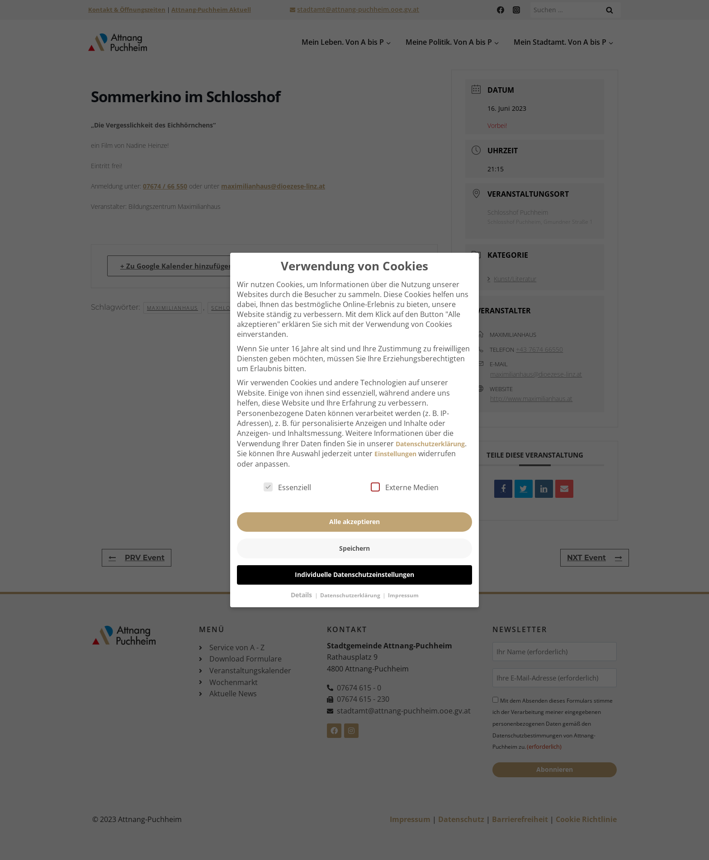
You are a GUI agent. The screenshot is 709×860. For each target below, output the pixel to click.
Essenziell (287, 471)
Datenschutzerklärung (430, 427)
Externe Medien (405, 471)
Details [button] (302, 578)
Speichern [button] (354, 532)
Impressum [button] (403, 579)
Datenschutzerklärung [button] (351, 579)
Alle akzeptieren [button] (354, 505)
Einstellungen (395, 437)
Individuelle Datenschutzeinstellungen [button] (354, 558)
